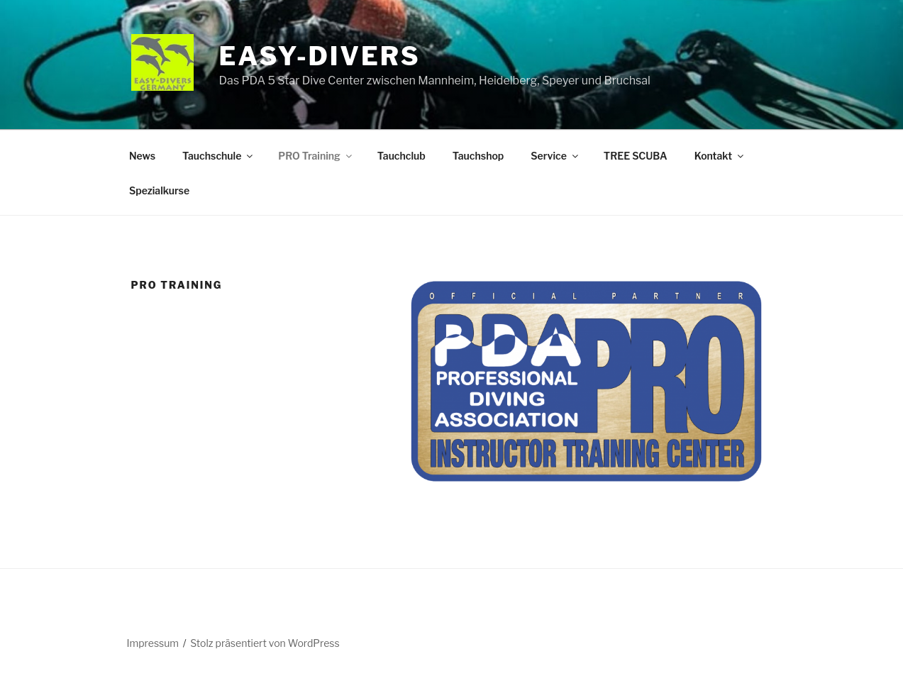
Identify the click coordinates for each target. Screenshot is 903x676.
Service (555, 156)
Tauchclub (401, 156)
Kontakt (720, 156)
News (142, 156)
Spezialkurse (159, 190)
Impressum (153, 643)
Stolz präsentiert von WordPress (264, 643)
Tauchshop (478, 156)
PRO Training (315, 156)
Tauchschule (218, 156)
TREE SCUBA (635, 156)
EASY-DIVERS (320, 56)
